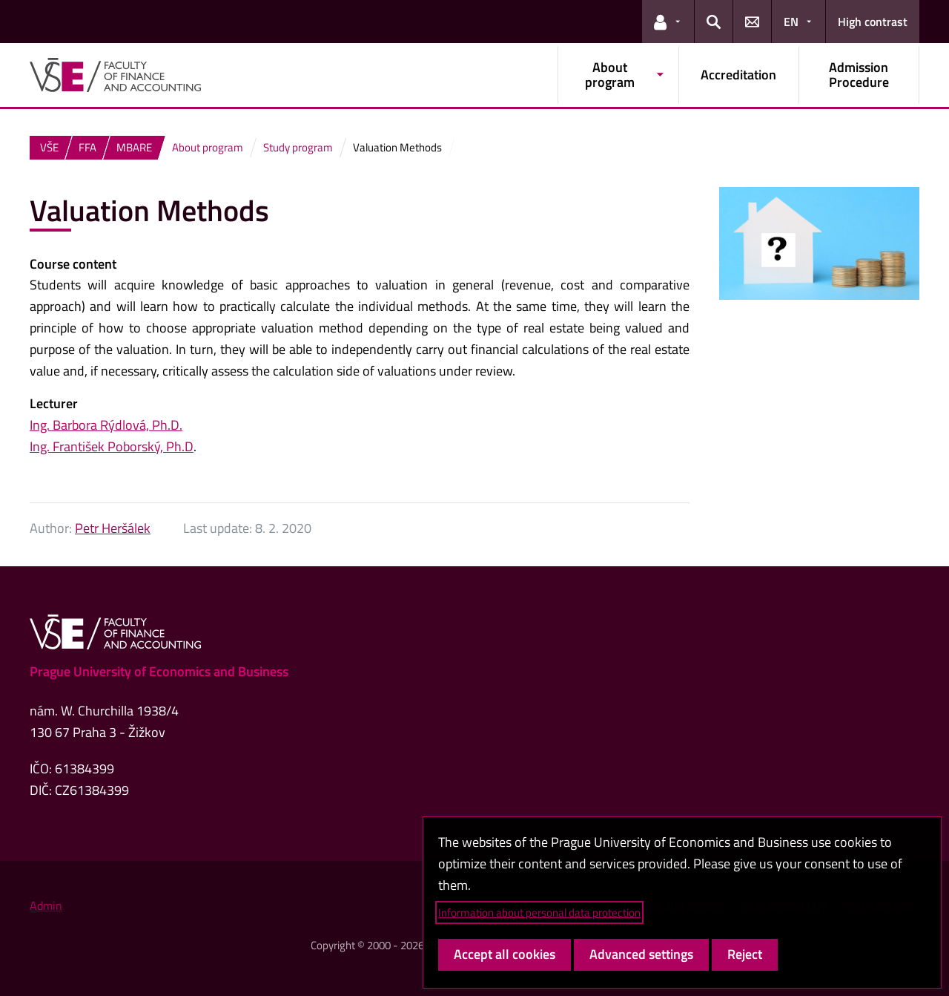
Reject (744, 954)
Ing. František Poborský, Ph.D (112, 446)
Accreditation (738, 75)
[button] (668, 21)
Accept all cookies (504, 954)
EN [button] (791, 21)
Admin (46, 905)
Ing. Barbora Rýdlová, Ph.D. (106, 425)
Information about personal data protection (539, 912)
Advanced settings (641, 954)
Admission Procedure (859, 74)
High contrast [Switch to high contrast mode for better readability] (872, 21)
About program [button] (610, 74)
